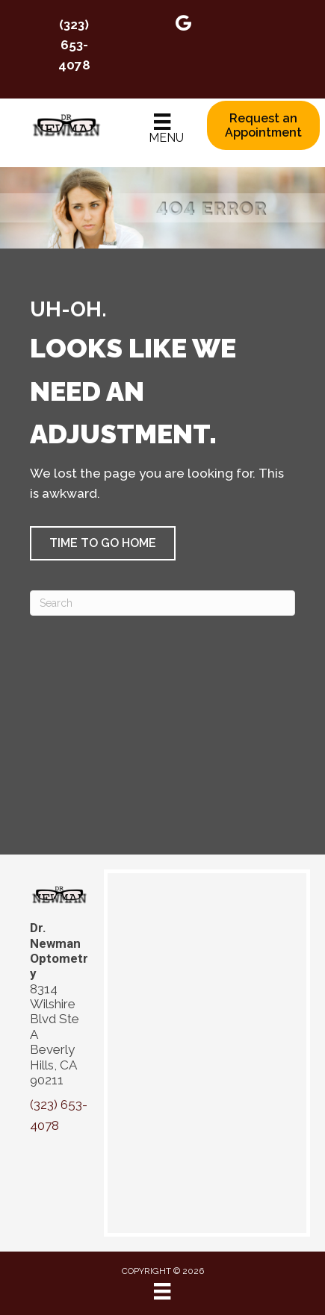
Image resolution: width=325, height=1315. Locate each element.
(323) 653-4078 (74, 44)
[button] (103, 543)
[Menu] (162, 129)
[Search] (162, 603)
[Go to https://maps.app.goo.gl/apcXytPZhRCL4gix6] (184, 25)
